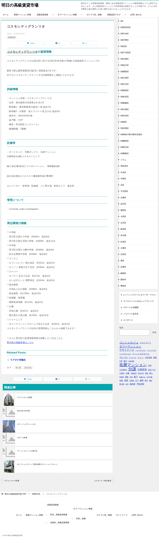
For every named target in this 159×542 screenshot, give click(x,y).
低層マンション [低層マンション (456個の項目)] (133, 364)
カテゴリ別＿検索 (94, 15)
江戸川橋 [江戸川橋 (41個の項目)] (149, 377)
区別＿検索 (81, 518)
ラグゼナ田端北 (18, 360)
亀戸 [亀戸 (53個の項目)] (125, 361)
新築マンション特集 (22, 15)
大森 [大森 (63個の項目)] (127, 373)
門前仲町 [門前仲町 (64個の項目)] (140, 384)
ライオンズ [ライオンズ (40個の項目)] (132, 357)
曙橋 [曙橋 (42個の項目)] (126, 377)
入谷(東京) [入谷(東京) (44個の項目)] (123, 370)
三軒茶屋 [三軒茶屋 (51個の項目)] (148, 358)
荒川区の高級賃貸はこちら (20, 342)
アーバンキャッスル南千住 (27, 451)
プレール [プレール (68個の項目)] (123, 357)
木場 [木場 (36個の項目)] (131, 377)
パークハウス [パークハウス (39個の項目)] (151, 350)
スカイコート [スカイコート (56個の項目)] (145, 343)
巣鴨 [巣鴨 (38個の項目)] (146, 373)
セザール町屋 (22, 438)
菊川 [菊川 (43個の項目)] (146, 380)
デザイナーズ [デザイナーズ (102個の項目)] (126, 350)
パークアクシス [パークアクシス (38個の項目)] (140, 350)
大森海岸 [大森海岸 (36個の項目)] (134, 373)
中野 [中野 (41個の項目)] (120, 361)
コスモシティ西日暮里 (102, 481)
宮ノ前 (18, 368)
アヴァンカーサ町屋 (11, 481)
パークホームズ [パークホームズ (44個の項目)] (125, 354)
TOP (15, 494)
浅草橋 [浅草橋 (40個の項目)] (131, 380)
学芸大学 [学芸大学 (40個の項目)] (141, 373)
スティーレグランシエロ (26, 424)
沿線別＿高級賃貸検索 (59, 522)
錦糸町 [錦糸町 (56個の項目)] (132, 384)
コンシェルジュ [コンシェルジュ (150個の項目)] (128, 342)
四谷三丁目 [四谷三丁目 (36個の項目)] (151, 370)
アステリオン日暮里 (24, 397)
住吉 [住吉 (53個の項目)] (150, 365)
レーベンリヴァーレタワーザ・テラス (139, 295)
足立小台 (28, 368)
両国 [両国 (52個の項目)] (155, 358)
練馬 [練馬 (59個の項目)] (142, 380)
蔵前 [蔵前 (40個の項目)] (150, 380)
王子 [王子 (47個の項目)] (136, 380)
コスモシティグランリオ (22, 51)
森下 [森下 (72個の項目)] (136, 377)
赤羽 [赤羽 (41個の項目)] (127, 384)
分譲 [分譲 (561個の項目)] (132, 369)
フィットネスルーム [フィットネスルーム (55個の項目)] (140, 354)
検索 (121, 328)
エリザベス (128, 320)
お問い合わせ (136, 15)
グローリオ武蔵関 (130, 307)
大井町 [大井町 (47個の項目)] (121, 373)
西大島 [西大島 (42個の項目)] (121, 384)
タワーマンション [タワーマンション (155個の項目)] (130, 346)
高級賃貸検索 (42, 15)
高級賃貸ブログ (114, 15)
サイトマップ (121, 515)
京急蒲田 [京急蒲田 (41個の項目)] (131, 361)
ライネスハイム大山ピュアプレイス (138, 301)
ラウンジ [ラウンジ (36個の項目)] (141, 357)
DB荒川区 (11, 37)
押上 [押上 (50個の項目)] (151, 373)
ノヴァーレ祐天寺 (130, 314)
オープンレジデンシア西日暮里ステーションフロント (37, 464)
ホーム (5, 15)
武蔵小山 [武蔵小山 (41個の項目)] (142, 377)
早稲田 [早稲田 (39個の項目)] (121, 377)
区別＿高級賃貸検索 (58, 514)
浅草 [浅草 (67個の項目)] (126, 380)
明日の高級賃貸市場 (19, 5)
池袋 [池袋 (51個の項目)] (121, 380)
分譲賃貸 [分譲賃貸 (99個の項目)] (142, 369)
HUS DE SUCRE (23, 411)
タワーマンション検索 (67, 15)
